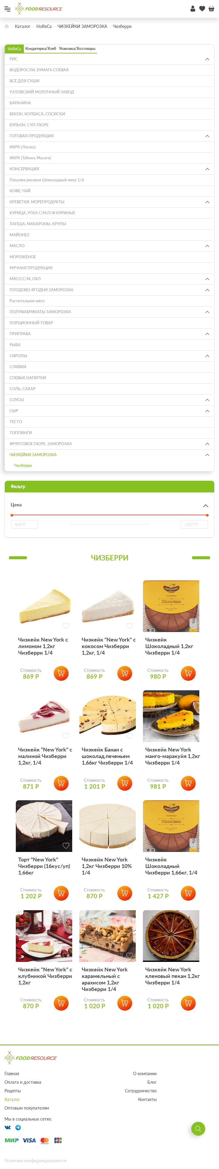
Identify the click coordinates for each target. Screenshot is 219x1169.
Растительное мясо (27, 300)
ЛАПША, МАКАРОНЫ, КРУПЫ (38, 223)
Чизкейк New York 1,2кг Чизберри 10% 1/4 (107, 886)
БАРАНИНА (20, 102)
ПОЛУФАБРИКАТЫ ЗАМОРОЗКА (40, 311)
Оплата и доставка (22, 1082)
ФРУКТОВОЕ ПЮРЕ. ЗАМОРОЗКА (41, 443)
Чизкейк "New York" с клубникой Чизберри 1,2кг (45, 1003)
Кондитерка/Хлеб (40, 48)
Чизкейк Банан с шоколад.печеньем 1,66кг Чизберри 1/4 (107, 769)
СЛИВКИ (18, 366)
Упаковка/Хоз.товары (77, 48)
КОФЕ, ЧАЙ (20, 190)
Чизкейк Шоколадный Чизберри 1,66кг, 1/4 (171, 886)
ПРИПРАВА (20, 333)
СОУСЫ (17, 399)
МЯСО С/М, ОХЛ (25, 278)
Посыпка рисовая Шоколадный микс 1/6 (47, 179)
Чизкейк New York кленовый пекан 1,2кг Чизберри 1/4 (172, 1003)
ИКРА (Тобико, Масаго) (30, 157)
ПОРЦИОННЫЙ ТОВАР (31, 322)
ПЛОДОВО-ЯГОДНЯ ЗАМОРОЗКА (41, 289)
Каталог (12, 1099)
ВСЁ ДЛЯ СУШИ (24, 80)
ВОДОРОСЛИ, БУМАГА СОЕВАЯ (39, 69)
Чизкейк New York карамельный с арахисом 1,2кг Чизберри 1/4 (105, 1006)
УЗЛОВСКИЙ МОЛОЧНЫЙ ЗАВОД (42, 91)
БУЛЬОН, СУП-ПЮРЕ (29, 124)
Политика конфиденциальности (35, 1160)
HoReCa (14, 49)
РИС (14, 58)
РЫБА (15, 344)
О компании (145, 1073)
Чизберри (23, 465)
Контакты (147, 1099)
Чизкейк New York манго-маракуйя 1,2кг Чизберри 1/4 (172, 769)
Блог (152, 1082)
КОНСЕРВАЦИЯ (24, 168)
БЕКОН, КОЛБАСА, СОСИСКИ (37, 113)
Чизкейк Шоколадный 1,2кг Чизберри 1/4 (169, 653)
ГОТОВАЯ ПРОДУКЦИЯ (32, 135)
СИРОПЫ (18, 355)
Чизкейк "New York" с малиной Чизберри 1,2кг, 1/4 (45, 769)
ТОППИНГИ (21, 432)
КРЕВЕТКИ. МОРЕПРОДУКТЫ (37, 201)
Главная (11, 1073)
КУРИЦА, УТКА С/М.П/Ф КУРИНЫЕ (42, 212)
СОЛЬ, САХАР (23, 388)
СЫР (14, 410)
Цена (16, 504)
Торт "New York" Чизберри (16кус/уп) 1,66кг (44, 886)
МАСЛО (17, 245)
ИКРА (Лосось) (23, 146)
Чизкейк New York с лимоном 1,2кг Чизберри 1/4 (43, 653)
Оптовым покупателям (26, 1107)
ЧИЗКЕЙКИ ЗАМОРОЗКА (33, 454)
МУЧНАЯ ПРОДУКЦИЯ (31, 267)
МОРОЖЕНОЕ (23, 256)
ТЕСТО (16, 421)
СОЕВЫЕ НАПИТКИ (28, 377)
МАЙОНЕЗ (19, 234)
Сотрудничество (141, 1090)
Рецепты (12, 1090)
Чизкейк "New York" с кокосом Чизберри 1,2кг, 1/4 (109, 653)
